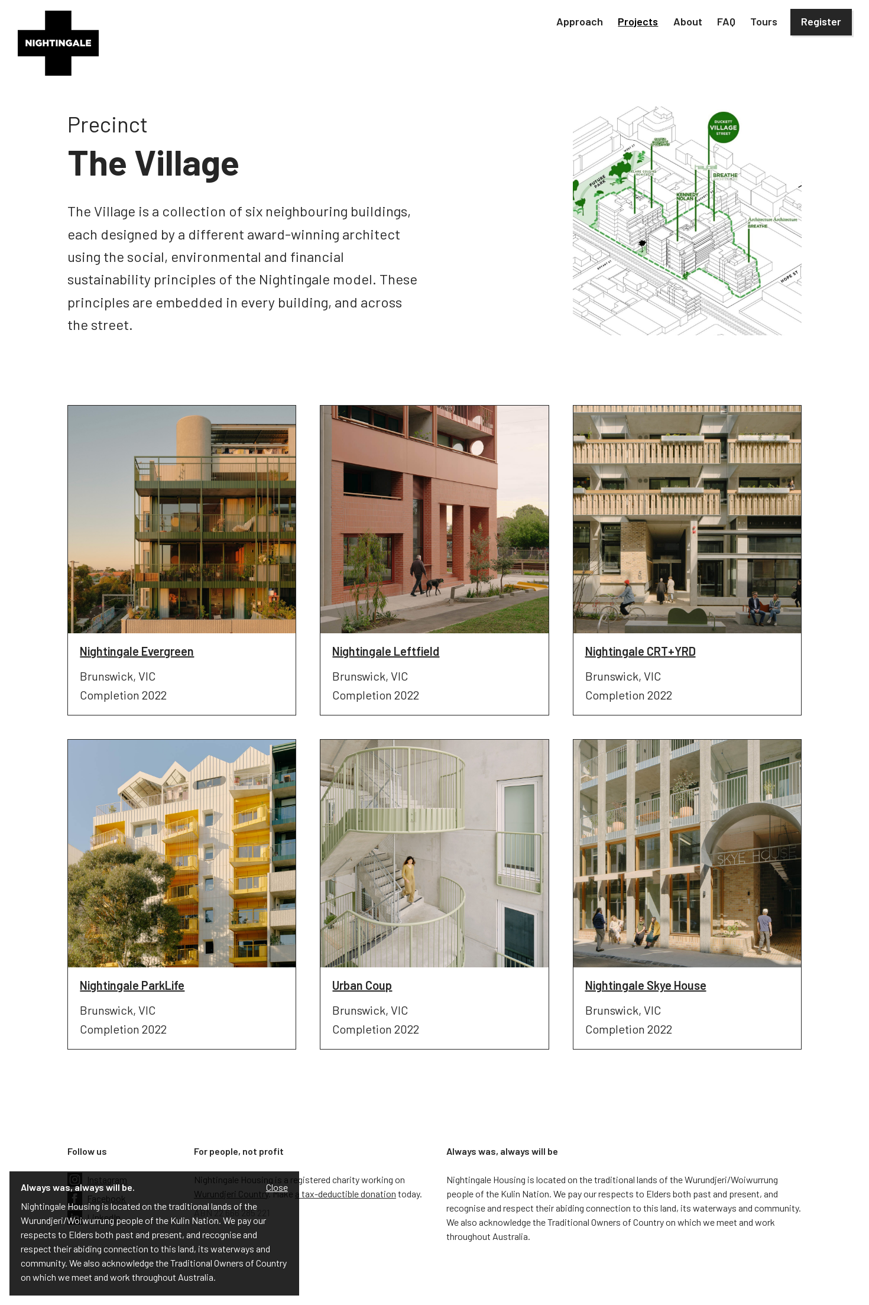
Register (821, 21)
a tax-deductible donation (345, 1193)
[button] (580, 22)
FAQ (726, 21)
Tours (763, 21)
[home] (58, 43)
